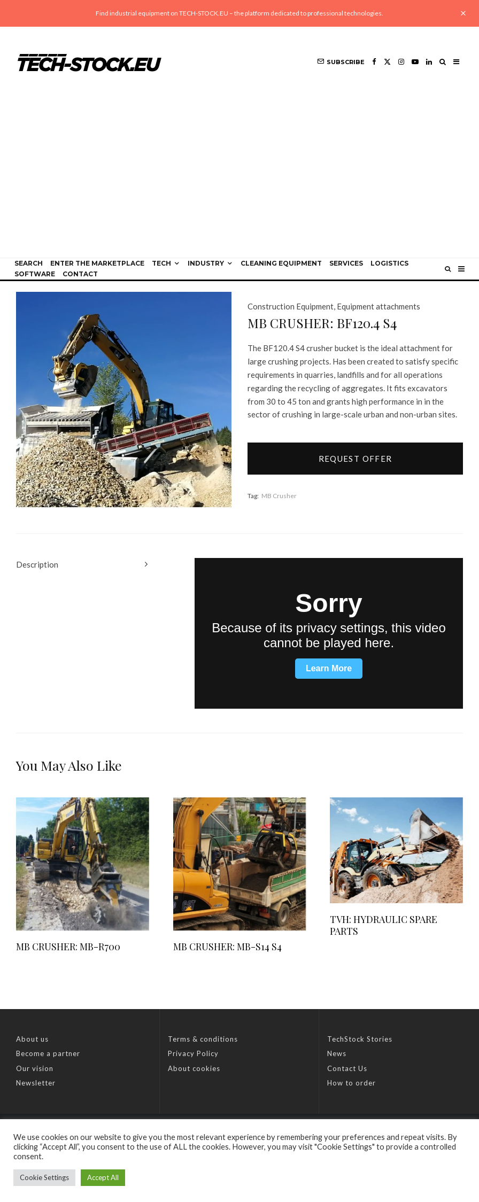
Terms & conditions (203, 1039)
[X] (387, 62)
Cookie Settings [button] (44, 1177)
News (336, 1053)
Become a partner (48, 1053)
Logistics (389, 263)
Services (346, 263)
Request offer (355, 458)
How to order (351, 1083)
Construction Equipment (291, 306)
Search (28, 263)
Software (34, 274)
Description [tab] (37, 564)
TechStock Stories (359, 1039)
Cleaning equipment (281, 263)
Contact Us (347, 1068)
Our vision (34, 1068)
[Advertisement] (239, 177)
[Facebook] (374, 62)
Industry (206, 263)
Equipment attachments (378, 306)
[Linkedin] (429, 62)
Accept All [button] (103, 1177)
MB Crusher (279, 496)
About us (32, 1039)
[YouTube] (415, 62)
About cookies (194, 1068)
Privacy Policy (193, 1053)
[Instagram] (401, 62)
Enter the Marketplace (97, 263)
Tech (161, 263)
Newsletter (36, 1083)
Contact (80, 274)
